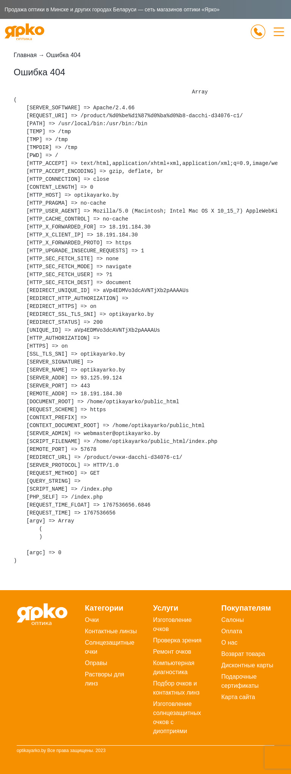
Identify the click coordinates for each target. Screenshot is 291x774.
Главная (25, 55)
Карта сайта (238, 697)
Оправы (96, 663)
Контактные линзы (111, 631)
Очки (92, 620)
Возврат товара (243, 654)
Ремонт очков (172, 651)
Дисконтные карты (247, 665)
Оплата (231, 631)
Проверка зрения (177, 640)
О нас (229, 642)
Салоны (232, 620)
